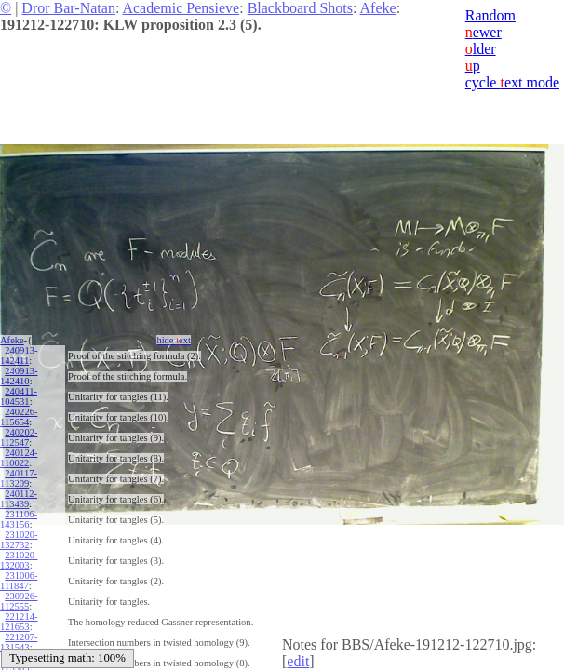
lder (480, 49)
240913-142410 (18, 376)
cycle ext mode (512, 82)
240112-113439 (18, 499)
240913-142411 (18, 355)
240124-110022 (18, 458)
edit (298, 661)
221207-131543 (18, 642)
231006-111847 (18, 580)
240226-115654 (18, 417)
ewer (483, 32)
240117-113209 (18, 478)
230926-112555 (18, 601)
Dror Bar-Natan (68, 8)
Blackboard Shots (300, 8)
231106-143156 (18, 519)
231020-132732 (18, 539)
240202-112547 (18, 437)
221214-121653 (18, 621)
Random (490, 15)
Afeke (378, 8)
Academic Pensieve (180, 8)
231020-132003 (18, 560)
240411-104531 (18, 396)
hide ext (173, 340)
